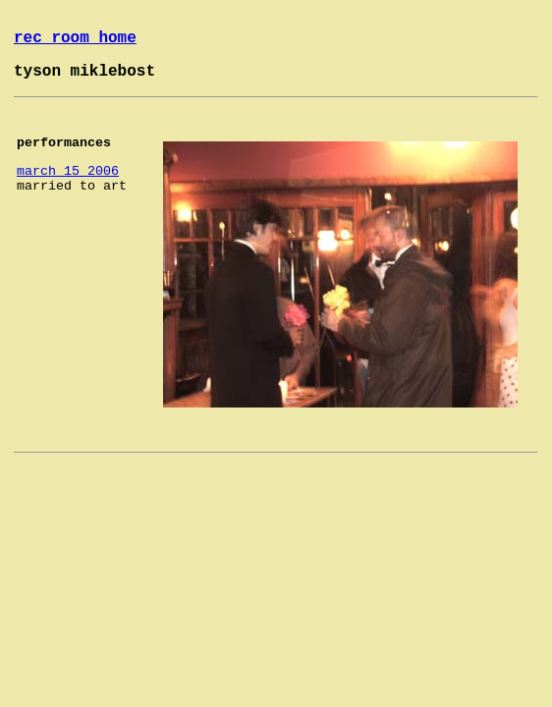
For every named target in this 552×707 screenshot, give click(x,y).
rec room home (75, 38)
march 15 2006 (68, 171)
